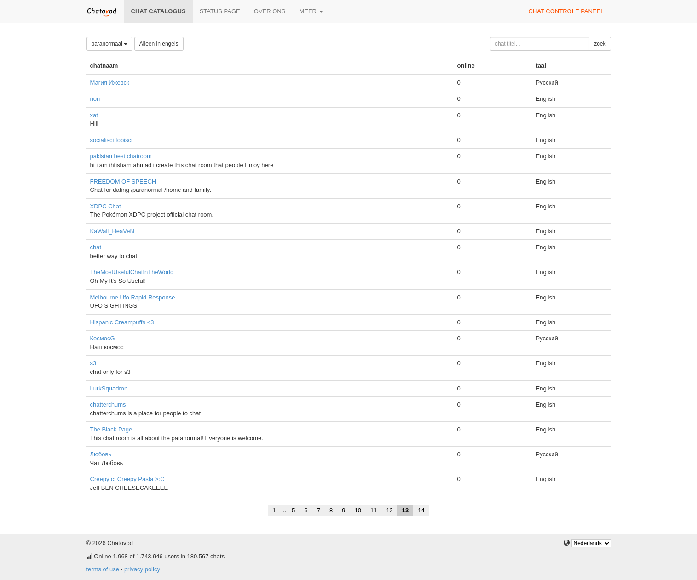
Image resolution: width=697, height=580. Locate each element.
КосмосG (102, 338)
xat (94, 115)
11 (373, 510)
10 (357, 510)
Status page (220, 11)
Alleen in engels (159, 43)
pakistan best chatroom (121, 156)
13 (405, 510)
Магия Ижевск (109, 82)
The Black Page (111, 429)
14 (421, 510)
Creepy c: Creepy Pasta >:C (127, 479)
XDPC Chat (105, 206)
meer (311, 11)
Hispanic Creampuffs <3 (122, 322)
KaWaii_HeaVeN (112, 231)
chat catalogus (158, 11)
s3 (93, 363)
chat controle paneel (566, 11)
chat (96, 247)
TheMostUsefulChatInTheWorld (132, 272)
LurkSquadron (109, 388)
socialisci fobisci (111, 140)
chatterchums (108, 404)
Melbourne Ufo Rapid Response (132, 297)
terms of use (103, 569)
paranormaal (110, 43)
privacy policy (142, 569)
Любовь (101, 454)
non (95, 98)
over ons (270, 11)
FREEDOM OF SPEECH (123, 181)
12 (389, 510)
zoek (599, 43)
